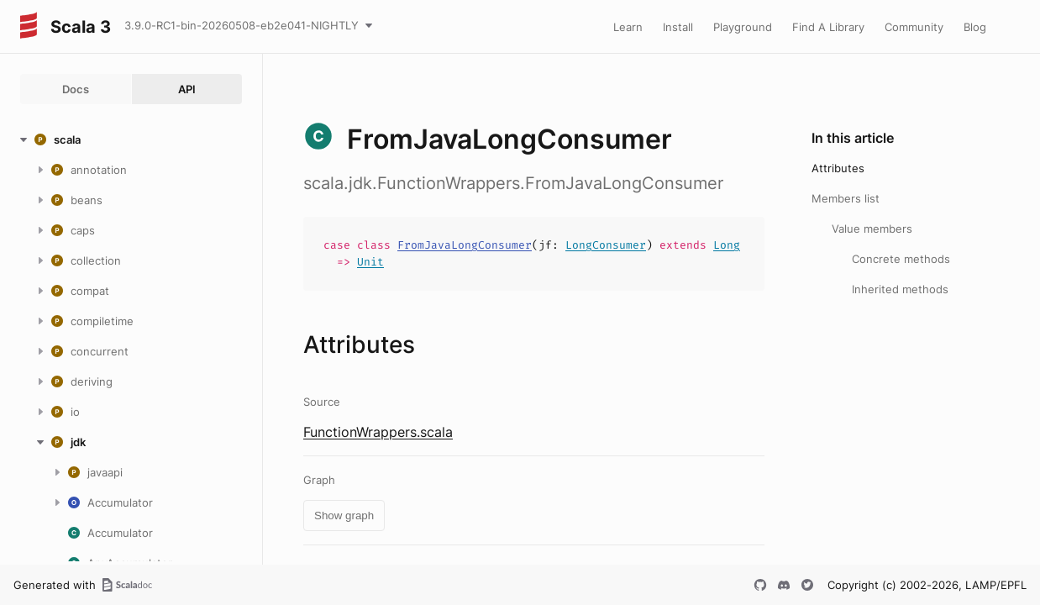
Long (726, 245)
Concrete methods (901, 259)
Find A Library (828, 27)
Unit (370, 262)
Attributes (838, 168)
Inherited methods (900, 289)
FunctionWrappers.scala (378, 432)
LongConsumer (605, 245)
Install (678, 27)
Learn (628, 27)
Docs (75, 89)
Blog (975, 27)
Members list (846, 198)
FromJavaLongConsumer (464, 245)
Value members (872, 228)
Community (914, 27)
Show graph (344, 515)
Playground (742, 27)
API (187, 89)
